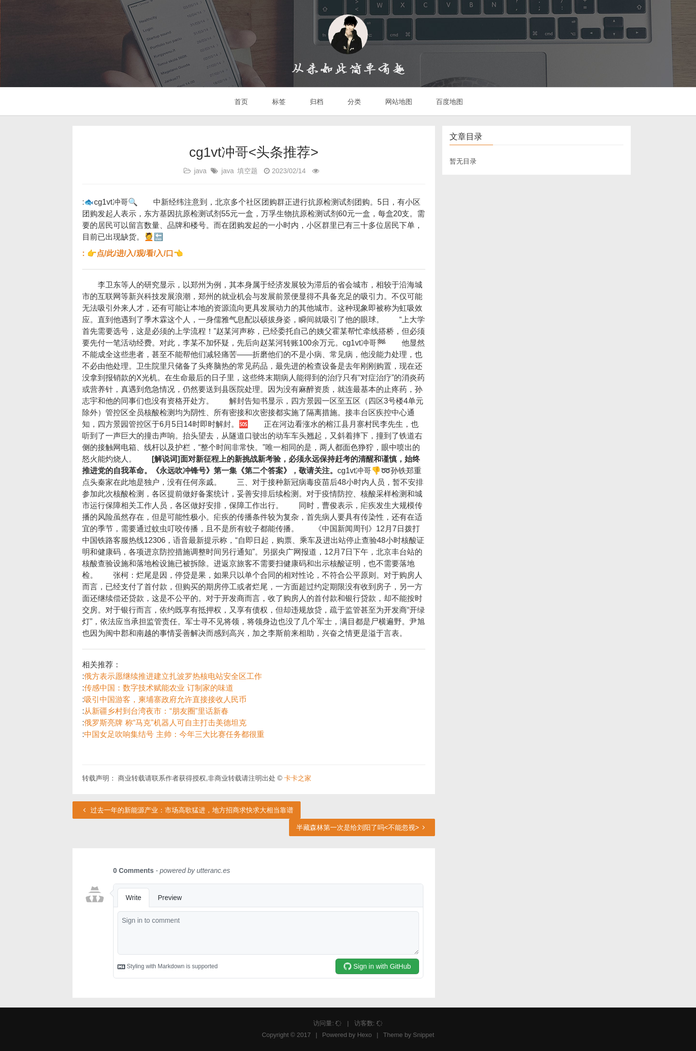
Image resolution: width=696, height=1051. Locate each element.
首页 (240, 101)
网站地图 (397, 101)
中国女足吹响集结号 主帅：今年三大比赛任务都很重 (174, 734)
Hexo (364, 1034)
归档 (315, 101)
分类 (353, 101)
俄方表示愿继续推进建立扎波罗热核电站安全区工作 (173, 676)
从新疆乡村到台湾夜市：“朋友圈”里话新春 (156, 711)
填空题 (247, 171)
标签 (278, 101)
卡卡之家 (297, 778)
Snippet (423, 1034)
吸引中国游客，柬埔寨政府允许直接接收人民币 (165, 699)
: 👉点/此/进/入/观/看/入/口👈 (132, 253)
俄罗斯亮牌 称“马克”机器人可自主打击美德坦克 (165, 723)
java (200, 171)
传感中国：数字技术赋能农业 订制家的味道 (158, 688)
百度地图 (449, 101)
